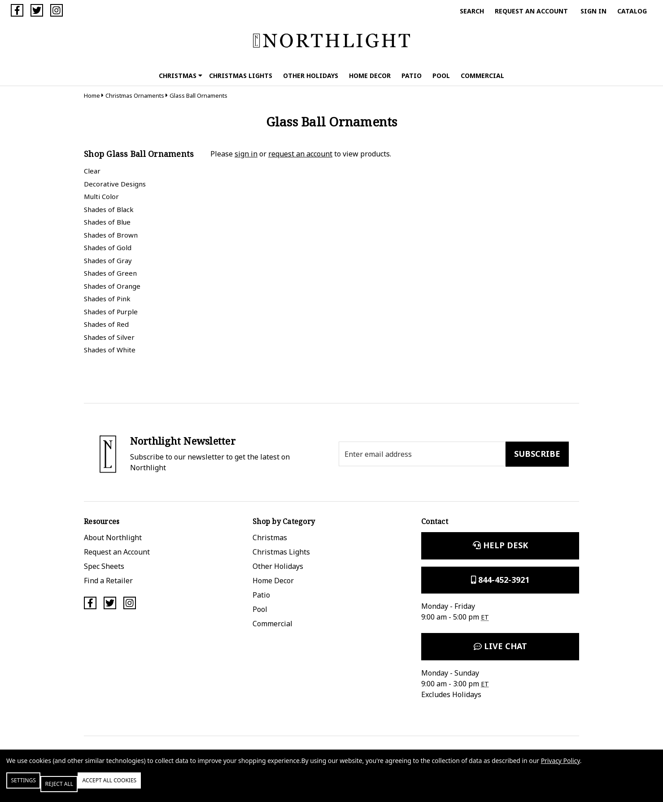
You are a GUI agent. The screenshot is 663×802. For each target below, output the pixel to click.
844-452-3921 (500, 579)
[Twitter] (37, 10)
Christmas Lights (240, 75)
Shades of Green (110, 273)
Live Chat (500, 646)
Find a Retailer (108, 580)
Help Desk (500, 545)
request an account (300, 154)
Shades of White (109, 349)
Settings (33, 787)
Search (472, 11)
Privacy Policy (560, 767)
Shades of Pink (107, 298)
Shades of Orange (112, 286)
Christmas (180, 75)
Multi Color (101, 196)
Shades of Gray (108, 260)
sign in (246, 154)
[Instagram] (56, 10)
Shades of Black (109, 209)
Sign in (593, 11)
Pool (441, 75)
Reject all (85, 787)
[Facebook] (17, 10)
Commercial (482, 75)
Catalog (632, 11)
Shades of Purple (111, 311)
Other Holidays (310, 75)
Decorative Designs (115, 183)
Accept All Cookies (154, 787)
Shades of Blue (107, 221)
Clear (92, 170)
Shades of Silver (109, 337)
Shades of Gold (107, 247)
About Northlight (113, 537)
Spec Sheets (104, 566)
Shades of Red (106, 324)
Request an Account (531, 11)
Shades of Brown (111, 234)
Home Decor (370, 75)
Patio (411, 75)
